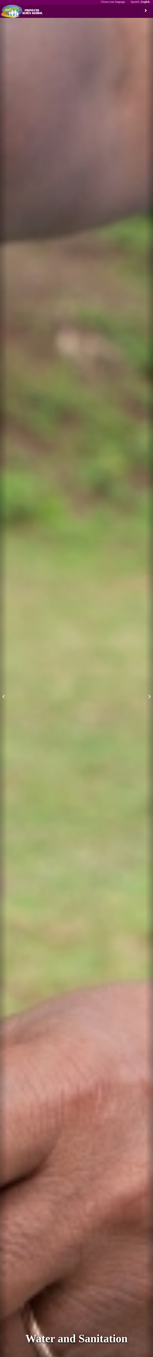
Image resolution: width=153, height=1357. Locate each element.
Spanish (135, 1)
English (145, 1)
